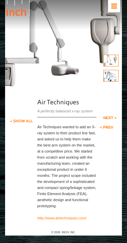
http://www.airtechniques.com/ (56, 206)
